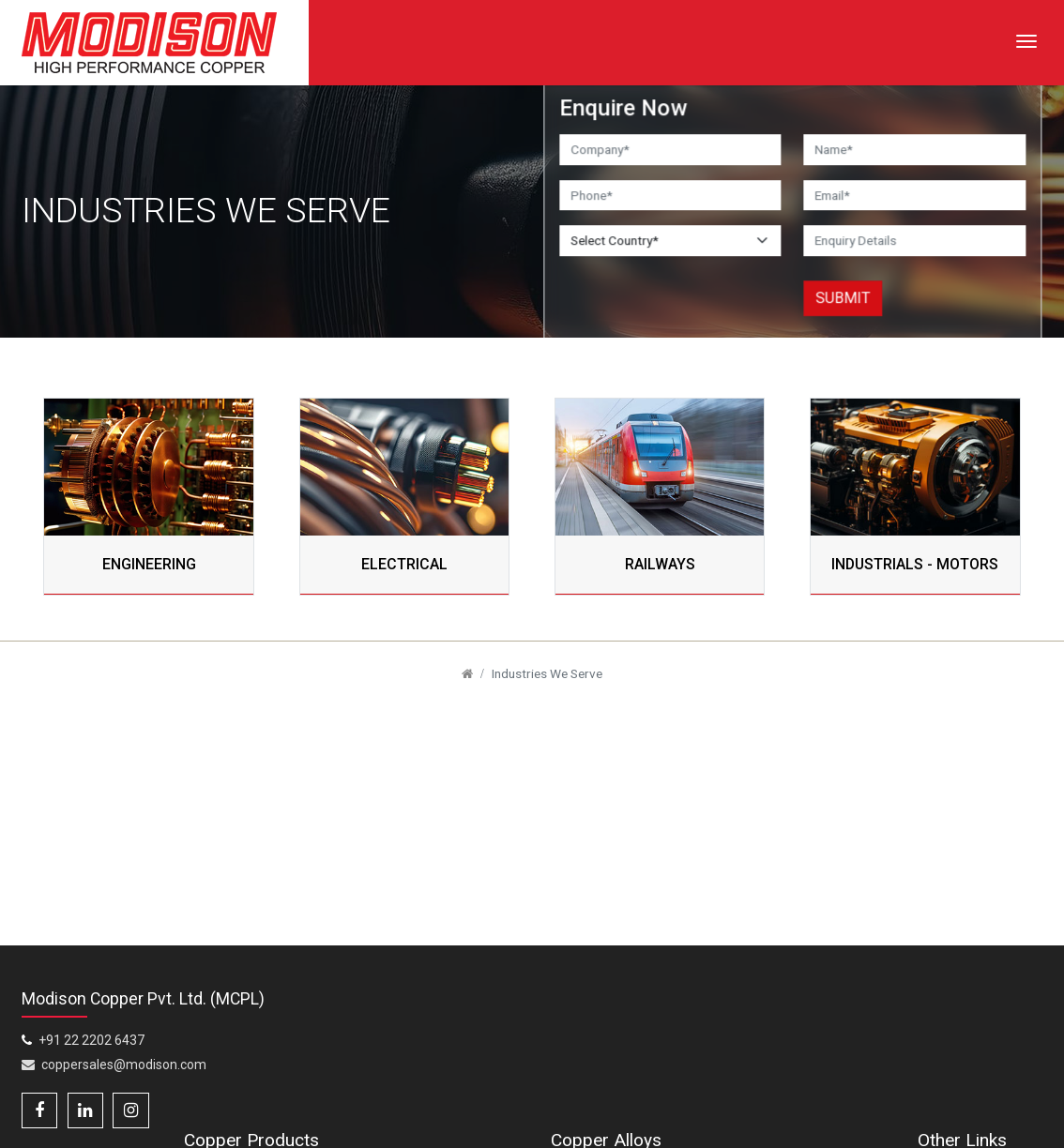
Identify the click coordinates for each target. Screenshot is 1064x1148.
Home (952, 1052)
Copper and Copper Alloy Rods (319, 1073)
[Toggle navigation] (1026, 41)
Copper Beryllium (658, 1052)
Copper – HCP (649, 1130)
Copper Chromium (814, 1052)
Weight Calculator (987, 1130)
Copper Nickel (800, 1130)
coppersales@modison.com (114, 1102)
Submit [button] (843, 298)
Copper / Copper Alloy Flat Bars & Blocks (483, 1073)
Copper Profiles (327, 1122)
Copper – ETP (801, 1080)
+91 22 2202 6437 (92, 1077)
